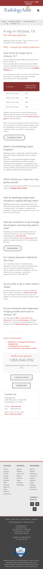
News (5, 489)
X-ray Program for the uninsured (18, 346)
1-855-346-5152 (20, 236)
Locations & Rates (15, 21)
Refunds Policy (19, 479)
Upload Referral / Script (33, 480)
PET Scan (29, 318)
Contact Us (7, 494)
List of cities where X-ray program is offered (22, 348)
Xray (33, 320)
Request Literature (33, 486)
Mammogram (24, 320)
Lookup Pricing (5, 477)
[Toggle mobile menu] (38, 10)
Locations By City (29, 21)
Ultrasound (7, 320)
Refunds (8, 519)
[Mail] (35, 509)
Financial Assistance (20, 484)
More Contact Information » (14, 414)
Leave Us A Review (20, 475)
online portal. (29, 238)
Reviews (6, 480)
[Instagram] (37, 504)
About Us (6, 487)
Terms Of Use (15, 519)
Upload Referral (19, 470)
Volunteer (6, 485)
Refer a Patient (32, 470)
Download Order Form (33, 475)
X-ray (6, 23)
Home (4, 21)
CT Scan (22, 318)
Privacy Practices (25, 519)
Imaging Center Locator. (19, 188)
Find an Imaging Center (6, 471)
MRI (17, 318)
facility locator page (30, 292)
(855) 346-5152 (16, 406)
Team (5, 482)
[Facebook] (32, 504)
